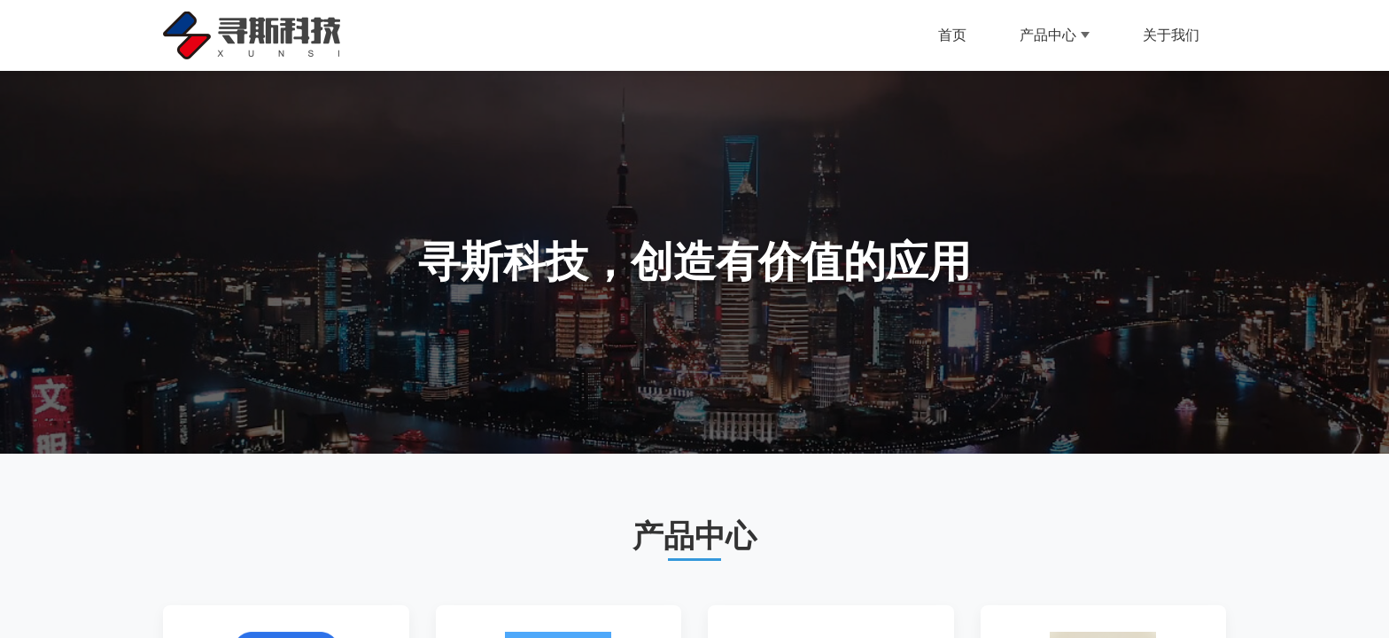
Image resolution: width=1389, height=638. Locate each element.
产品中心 (1055, 35)
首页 (952, 35)
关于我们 (1171, 35)
